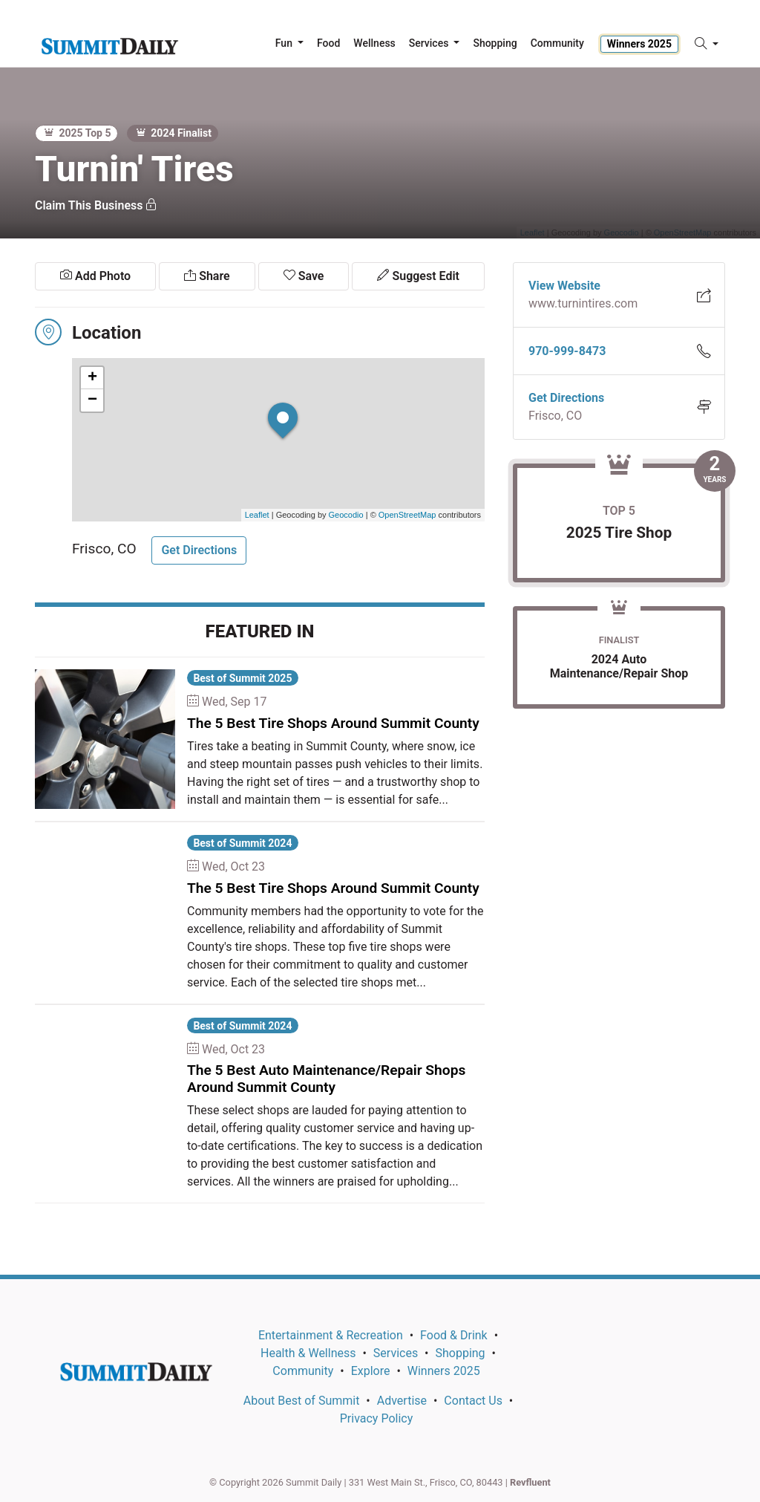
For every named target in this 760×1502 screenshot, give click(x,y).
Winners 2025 (639, 44)
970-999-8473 (567, 351)
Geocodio (346, 514)
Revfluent (530, 1482)
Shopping (460, 1353)
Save (304, 276)
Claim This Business (96, 205)
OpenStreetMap (407, 514)
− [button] (92, 400)
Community (302, 1371)
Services (395, 1353)
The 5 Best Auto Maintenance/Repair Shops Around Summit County (326, 1079)
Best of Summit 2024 (242, 843)
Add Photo (95, 276)
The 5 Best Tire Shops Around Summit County (333, 723)
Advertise (402, 1401)
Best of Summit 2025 (242, 678)
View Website (564, 286)
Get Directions (199, 550)
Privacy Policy (376, 1418)
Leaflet (257, 514)
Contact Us (473, 1401)
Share (206, 276)
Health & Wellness (308, 1353)
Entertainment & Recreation (330, 1335)
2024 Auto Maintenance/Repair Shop (619, 666)
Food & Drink (454, 1335)
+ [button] (92, 378)
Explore (370, 1371)
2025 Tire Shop (619, 533)
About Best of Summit (301, 1401)
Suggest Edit (418, 276)
